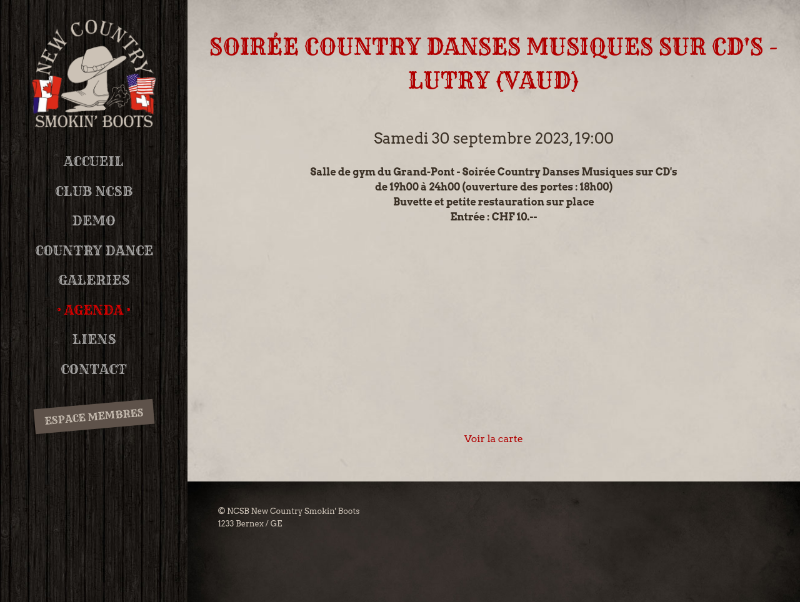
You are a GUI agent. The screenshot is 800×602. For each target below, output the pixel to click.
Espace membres (94, 417)
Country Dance (94, 250)
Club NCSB (93, 191)
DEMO (94, 220)
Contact (94, 369)
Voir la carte (493, 439)
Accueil (94, 161)
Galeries (94, 280)
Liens (94, 339)
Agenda (93, 310)
